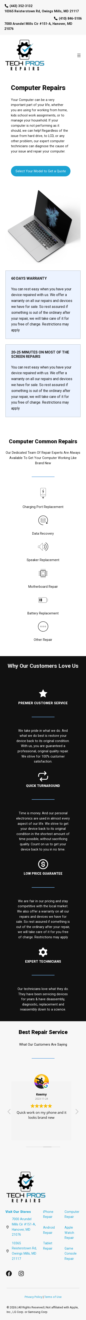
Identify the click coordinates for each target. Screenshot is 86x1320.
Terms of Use (53, 1297)
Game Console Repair (71, 1254)
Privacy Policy (33, 1297)
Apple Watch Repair (69, 1233)
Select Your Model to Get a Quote (41, 171)
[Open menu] (79, 55)
